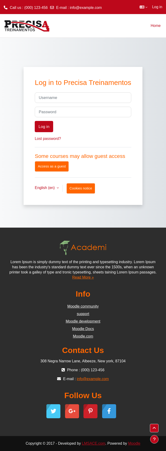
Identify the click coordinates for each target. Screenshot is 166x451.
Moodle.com (83, 336)
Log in (157, 7)
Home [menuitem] (156, 26)
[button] (143, 7)
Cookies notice (80, 188)
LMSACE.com (93, 443)
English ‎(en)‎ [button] (45, 188)
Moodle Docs (83, 329)
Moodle (134, 443)
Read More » (83, 277)
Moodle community (83, 306)
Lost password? (48, 139)
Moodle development (83, 321)
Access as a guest (52, 166)
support (83, 314)
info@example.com (86, 8)
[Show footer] (154, 439)
